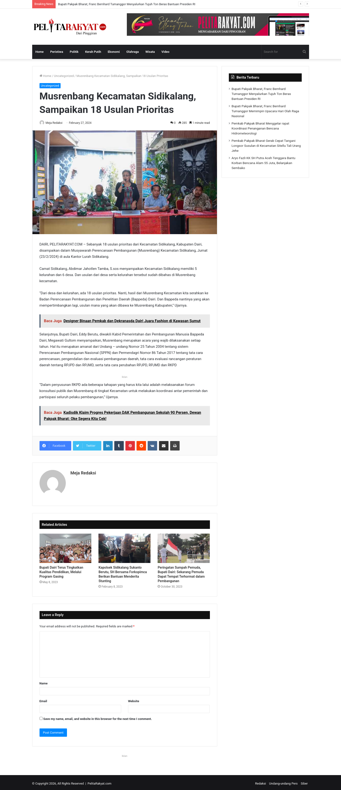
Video (165, 52)
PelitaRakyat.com (99, 781)
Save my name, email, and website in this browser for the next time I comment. (97, 717)
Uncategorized (64, 76)
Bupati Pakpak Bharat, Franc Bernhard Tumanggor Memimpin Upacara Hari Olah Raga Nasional (265, 111)
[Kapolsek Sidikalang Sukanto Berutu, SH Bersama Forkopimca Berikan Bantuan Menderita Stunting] (124, 546)
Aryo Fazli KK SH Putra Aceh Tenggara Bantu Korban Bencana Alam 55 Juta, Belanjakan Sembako (264, 163)
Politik (74, 52)
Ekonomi (114, 52)
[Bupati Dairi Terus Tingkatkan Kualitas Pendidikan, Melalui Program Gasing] (66, 546)
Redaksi (260, 781)
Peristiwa (56, 52)
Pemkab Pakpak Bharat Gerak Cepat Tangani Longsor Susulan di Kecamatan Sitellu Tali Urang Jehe (266, 145)
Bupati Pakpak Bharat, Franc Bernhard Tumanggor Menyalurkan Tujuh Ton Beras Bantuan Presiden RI (126, 4)
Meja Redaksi (56, 123)
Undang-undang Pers (283, 781)
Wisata (150, 52)
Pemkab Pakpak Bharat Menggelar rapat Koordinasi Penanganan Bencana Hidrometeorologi (260, 128)
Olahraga (132, 52)
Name (44, 681)
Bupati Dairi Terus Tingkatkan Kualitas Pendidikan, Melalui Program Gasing (61, 570)
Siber (304, 781)
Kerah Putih (93, 52)
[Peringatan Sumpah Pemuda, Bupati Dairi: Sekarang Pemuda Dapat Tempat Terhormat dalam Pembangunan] (184, 546)
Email (43, 699)
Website (133, 699)
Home (39, 52)
